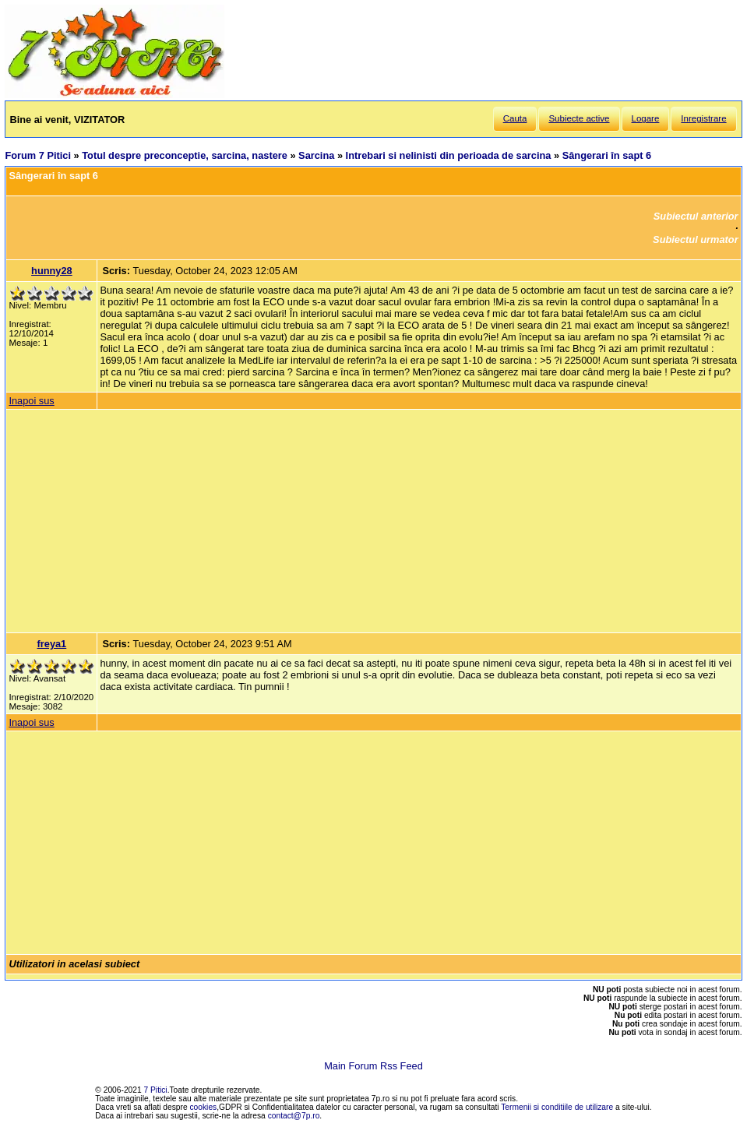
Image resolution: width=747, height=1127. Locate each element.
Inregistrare (703, 118)
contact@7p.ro (294, 1115)
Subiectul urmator (695, 239)
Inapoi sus (31, 401)
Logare (646, 118)
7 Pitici (155, 1090)
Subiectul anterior (696, 216)
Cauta (515, 118)
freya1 (52, 644)
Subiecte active (578, 118)
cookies (203, 1107)
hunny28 (51, 270)
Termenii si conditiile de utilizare (557, 1107)
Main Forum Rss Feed (373, 1066)
